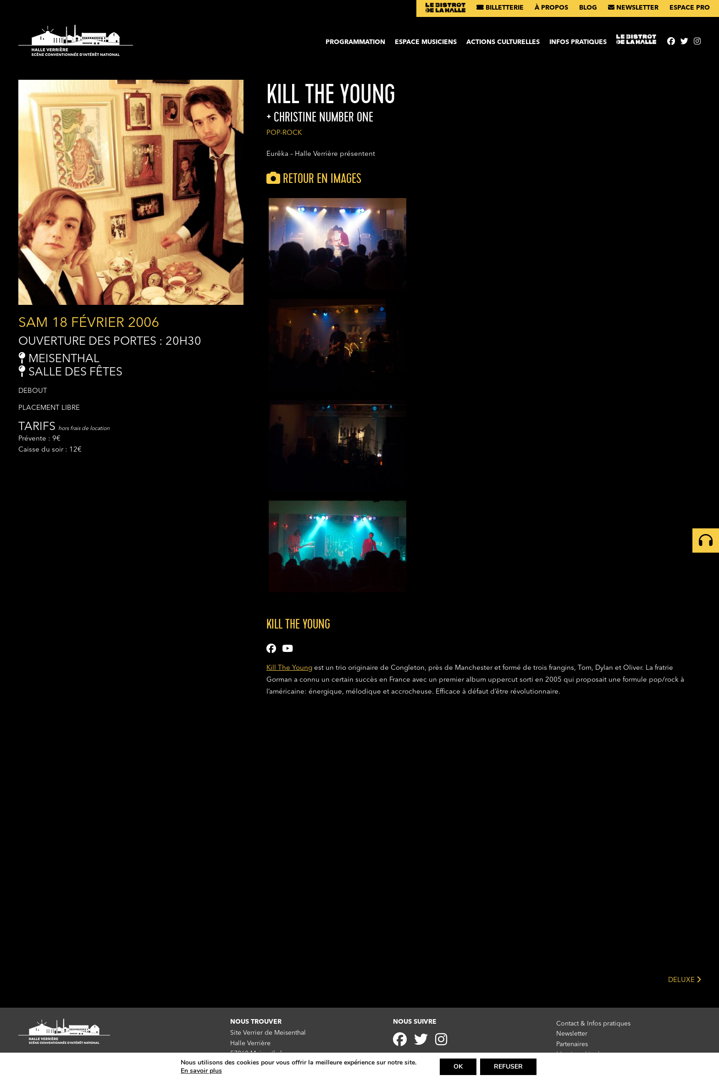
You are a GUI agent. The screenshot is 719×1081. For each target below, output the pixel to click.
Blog (588, 8)
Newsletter (633, 8)
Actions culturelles (503, 42)
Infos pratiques (578, 42)
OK (458, 1066)
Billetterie (500, 8)
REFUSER (508, 1066)
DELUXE (684, 979)
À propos (551, 8)
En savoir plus (201, 1071)
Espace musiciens (426, 42)
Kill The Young (289, 668)
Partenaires (572, 1044)
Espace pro (689, 8)
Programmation (355, 42)
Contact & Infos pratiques (593, 1023)
